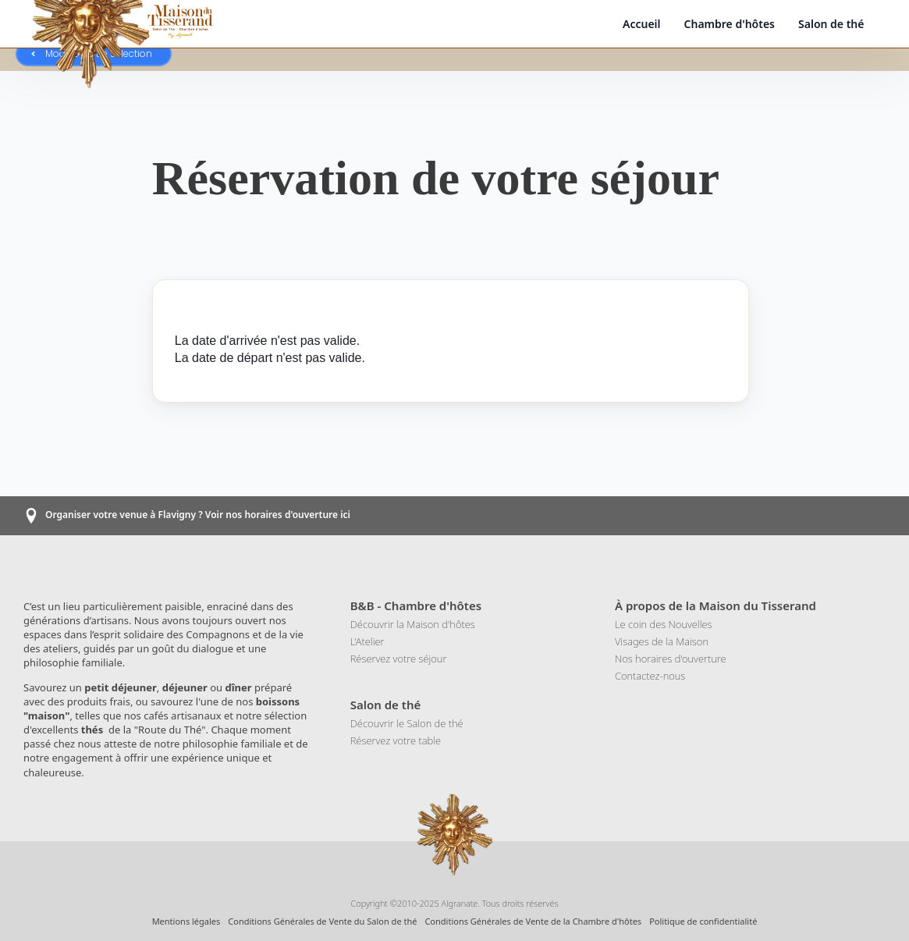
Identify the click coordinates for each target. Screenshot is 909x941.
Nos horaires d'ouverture (670, 659)
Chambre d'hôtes (730, 23)
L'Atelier (367, 641)
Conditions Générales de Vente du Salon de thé (322, 921)
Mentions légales (186, 921)
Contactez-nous (650, 676)
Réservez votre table (395, 740)
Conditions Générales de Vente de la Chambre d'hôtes (532, 921)
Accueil (642, 23)
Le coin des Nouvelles (663, 624)
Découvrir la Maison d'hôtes (412, 624)
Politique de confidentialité (703, 921)
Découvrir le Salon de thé (406, 723)
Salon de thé (831, 23)
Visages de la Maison (661, 641)
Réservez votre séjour (398, 659)
